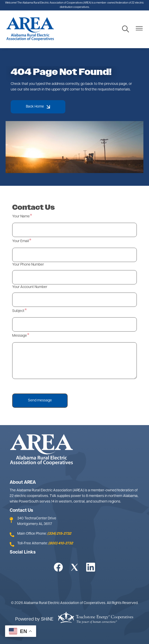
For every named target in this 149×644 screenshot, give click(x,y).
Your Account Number (29, 287)
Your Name (21, 216)
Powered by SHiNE (34, 619)
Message (19, 336)
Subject (18, 311)
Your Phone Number (28, 265)
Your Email (20, 241)
